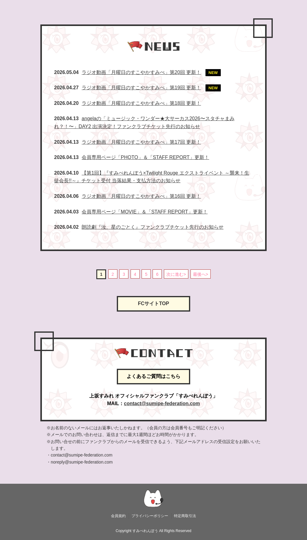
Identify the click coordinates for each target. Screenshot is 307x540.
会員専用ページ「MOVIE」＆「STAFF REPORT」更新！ (145, 211)
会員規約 (118, 516)
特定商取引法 (185, 516)
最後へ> (200, 274)
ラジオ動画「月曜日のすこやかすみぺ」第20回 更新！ (141, 72)
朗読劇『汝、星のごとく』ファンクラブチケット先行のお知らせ (153, 227)
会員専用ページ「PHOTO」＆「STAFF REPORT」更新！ (145, 157)
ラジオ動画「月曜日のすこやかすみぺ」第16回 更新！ (141, 196)
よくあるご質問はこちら (153, 376)
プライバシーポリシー (149, 516)
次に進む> (176, 274)
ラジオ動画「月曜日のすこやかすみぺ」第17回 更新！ (141, 142)
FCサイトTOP (153, 303)
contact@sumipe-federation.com (162, 403)
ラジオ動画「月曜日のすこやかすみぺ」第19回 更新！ (141, 87)
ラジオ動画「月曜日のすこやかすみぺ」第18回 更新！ (141, 103)
